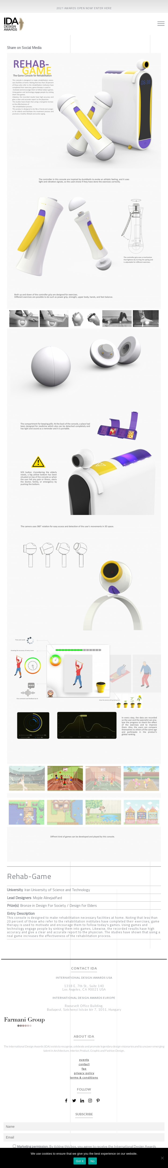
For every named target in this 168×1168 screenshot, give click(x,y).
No (93, 1161)
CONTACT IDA (84, 968)
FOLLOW (84, 1089)
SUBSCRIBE (84, 1114)
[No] (162, 1158)
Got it (80, 1161)
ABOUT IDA (84, 1036)
